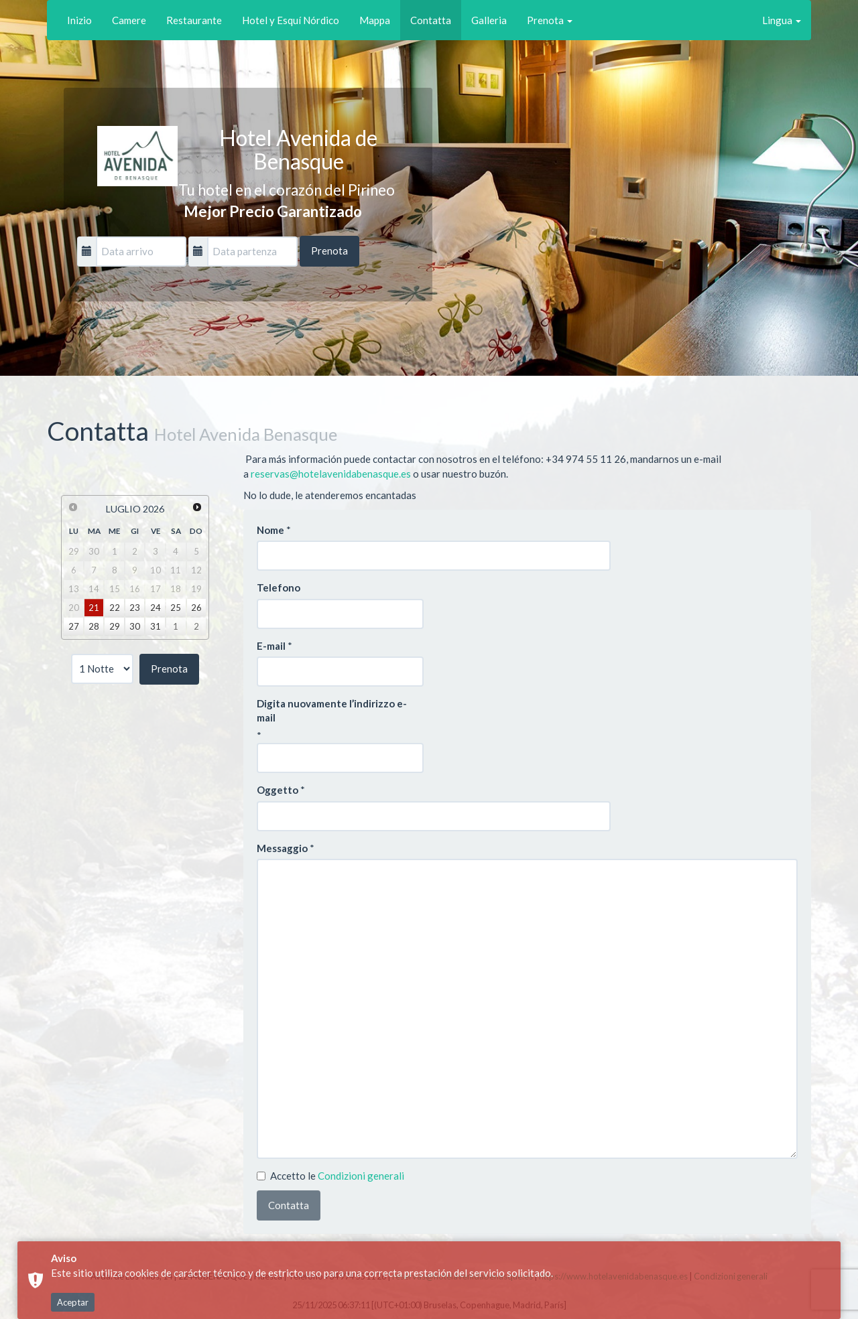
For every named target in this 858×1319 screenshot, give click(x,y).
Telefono (278, 587)
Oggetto (277, 790)
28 (93, 626)
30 (134, 626)
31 (155, 626)
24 (155, 607)
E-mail (271, 646)
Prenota (549, 20)
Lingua (781, 20)
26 (196, 607)
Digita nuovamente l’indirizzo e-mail (332, 710)
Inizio (79, 20)
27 (73, 626)
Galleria (489, 20)
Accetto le (330, 1176)
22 (114, 607)
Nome (270, 530)
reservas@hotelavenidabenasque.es (331, 474)
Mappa (374, 20)
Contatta (430, 20)
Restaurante (194, 20)
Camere (129, 20)
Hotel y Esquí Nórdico (290, 20)
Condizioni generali (361, 1176)
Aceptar (72, 1302)
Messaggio (282, 848)
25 (175, 607)
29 (114, 626)
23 (134, 607)
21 (93, 607)
